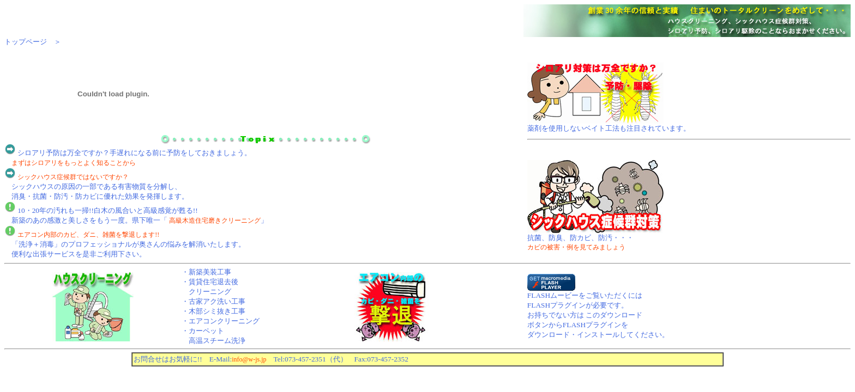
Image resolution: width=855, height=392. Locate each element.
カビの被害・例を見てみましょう (576, 247)
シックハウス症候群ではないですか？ (73, 177)
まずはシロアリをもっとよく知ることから (73, 163)
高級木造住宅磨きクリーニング (215, 220)
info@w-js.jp (249, 359)
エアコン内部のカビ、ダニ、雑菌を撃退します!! (88, 234)
